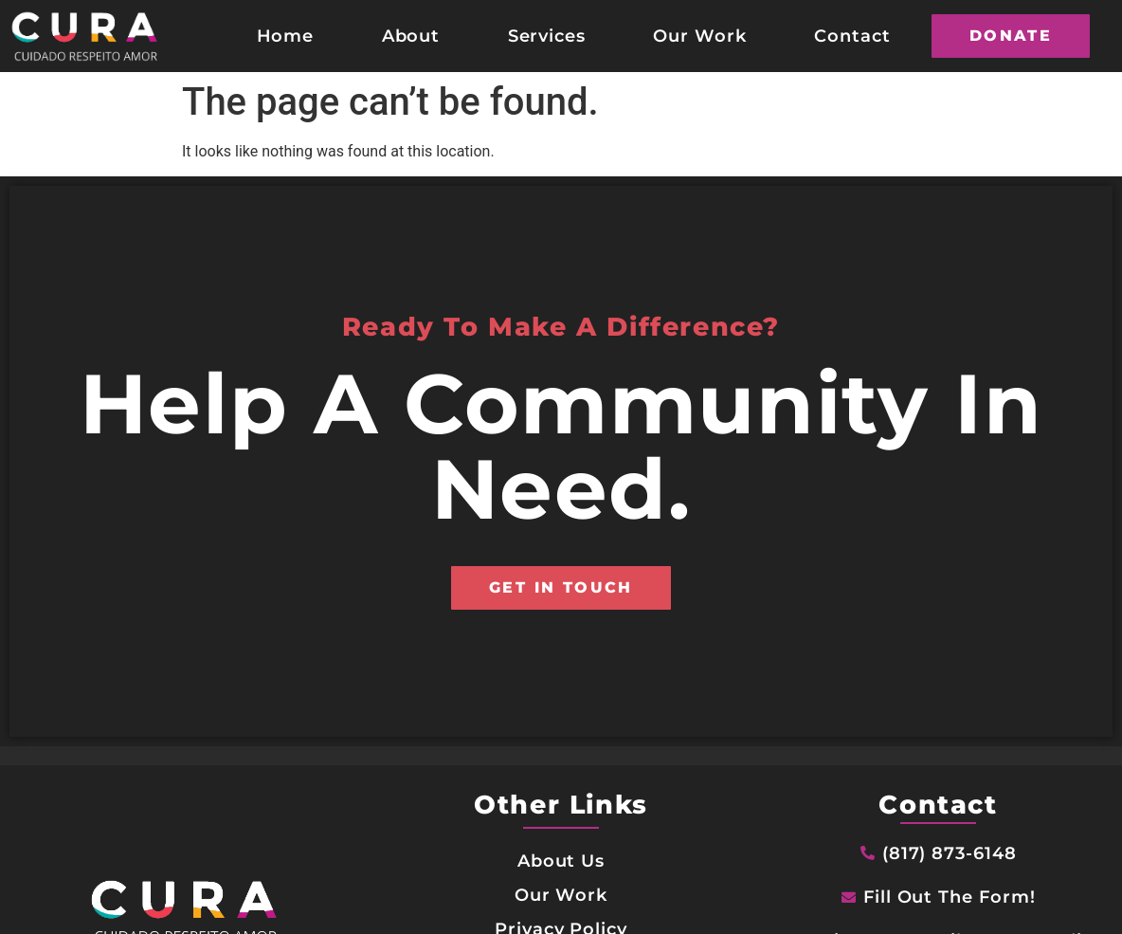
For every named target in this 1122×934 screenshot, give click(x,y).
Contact (852, 36)
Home (286, 36)
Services (547, 36)
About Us (561, 860)
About (411, 36)
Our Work (700, 36)
